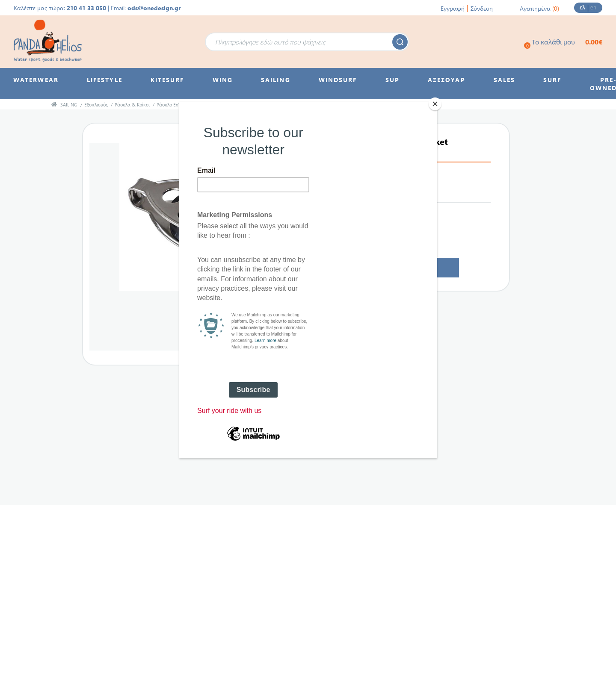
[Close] (435, 103)
